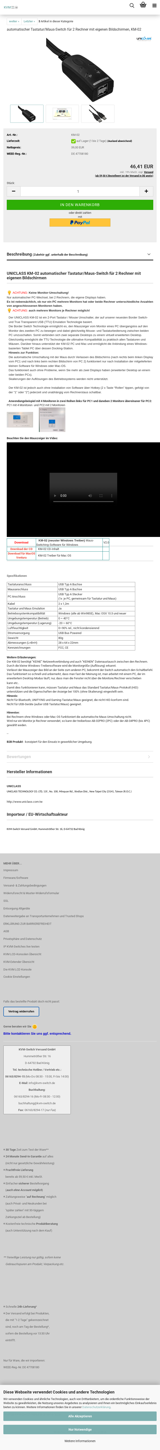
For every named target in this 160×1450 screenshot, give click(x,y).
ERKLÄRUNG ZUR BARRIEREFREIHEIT (27, 923)
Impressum (10, 870)
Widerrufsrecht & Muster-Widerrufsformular (31, 893)
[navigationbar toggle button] (154, 5)
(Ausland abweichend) (119, 141)
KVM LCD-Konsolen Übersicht (22, 954)
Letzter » (29, 21)
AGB (6, 931)
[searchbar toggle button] (131, 5)
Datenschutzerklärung (96, 1407)
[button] (13, 191)
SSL (6, 900)
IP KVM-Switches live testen (21, 946)
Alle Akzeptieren (80, 1416)
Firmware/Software (15, 878)
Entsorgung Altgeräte (16, 908)
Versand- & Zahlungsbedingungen (24, 885)
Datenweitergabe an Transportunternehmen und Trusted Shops (43, 916)
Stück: (11, 183)
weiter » (14, 21)
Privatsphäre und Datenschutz (22, 939)
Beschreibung (47, 254)
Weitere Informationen (80, 1441)
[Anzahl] (80, 191)
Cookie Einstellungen (16, 976)
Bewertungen (19, 756)
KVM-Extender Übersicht (18, 962)
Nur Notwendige (80, 1429)
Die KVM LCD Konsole (17, 969)
